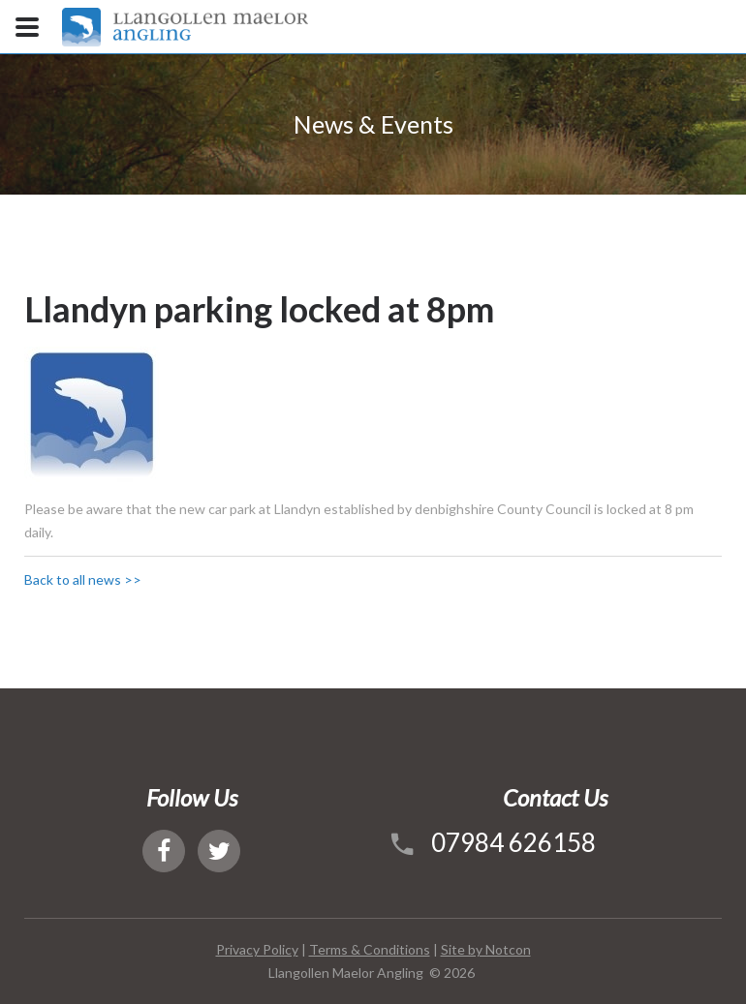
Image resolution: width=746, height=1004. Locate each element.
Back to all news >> (82, 579)
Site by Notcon (486, 949)
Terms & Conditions (369, 949)
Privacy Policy (257, 949)
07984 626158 (513, 842)
